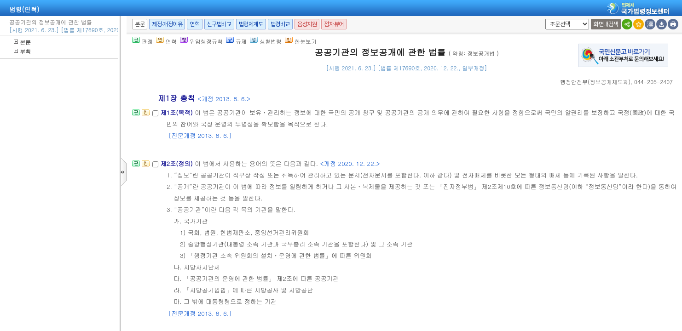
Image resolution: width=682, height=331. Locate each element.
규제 (236, 41)
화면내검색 (606, 24)
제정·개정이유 (167, 24)
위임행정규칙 (201, 41)
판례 (142, 41)
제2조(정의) (177, 163)
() (595, 82)
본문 (22, 42)
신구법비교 (219, 24)
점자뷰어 (333, 24)
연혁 (194, 24)
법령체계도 (251, 24)
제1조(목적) (177, 112)
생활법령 (266, 41)
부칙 (22, 51)
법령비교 (280, 24)
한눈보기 (301, 41)
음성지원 (307, 24)
